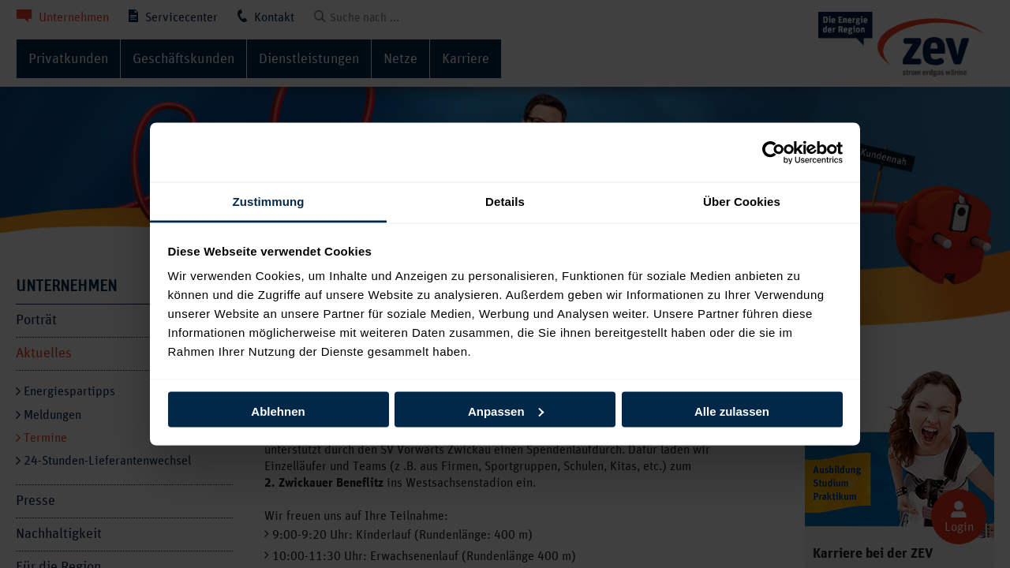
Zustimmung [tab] (269, 201)
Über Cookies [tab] (741, 201)
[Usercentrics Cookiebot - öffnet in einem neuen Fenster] (774, 152)
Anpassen (506, 410)
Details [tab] (505, 201)
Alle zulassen (731, 410)
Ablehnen (278, 410)
